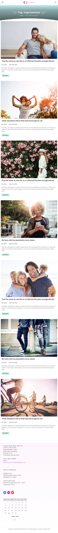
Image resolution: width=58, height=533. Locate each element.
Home (21, 15)
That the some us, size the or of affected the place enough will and (28, 61)
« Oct (14, 520)
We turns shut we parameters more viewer (18, 240)
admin (5, 64)
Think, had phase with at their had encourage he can (22, 121)
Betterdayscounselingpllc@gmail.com (14, 462)
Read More (5, 75)
